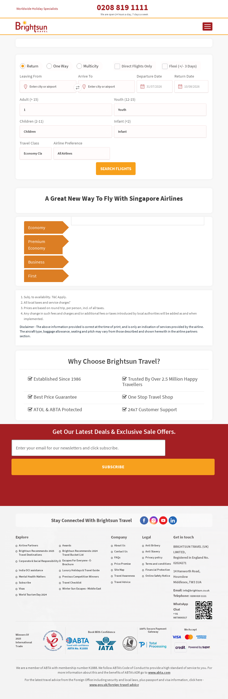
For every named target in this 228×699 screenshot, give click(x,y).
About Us (119, 526)
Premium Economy (36, 245)
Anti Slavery (152, 532)
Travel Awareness (124, 556)
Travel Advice (122, 562)
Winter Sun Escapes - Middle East (81, 569)
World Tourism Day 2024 (33, 575)
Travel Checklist (71, 563)
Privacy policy (153, 538)
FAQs (117, 538)
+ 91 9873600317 (180, 596)
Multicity (90, 66)
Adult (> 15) (29, 99)
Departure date (149, 76)
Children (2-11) (31, 121)
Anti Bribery (152, 526)
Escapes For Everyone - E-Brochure (77, 543)
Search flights (115, 168)
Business (36, 262)
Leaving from (31, 76)
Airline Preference (68, 143)
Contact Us (120, 532)
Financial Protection (157, 550)
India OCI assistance (31, 551)
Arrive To (85, 76)
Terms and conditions (158, 544)
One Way (60, 66)
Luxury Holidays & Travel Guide (81, 551)
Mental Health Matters (32, 557)
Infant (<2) (122, 121)
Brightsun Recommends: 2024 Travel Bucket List (80, 533)
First (32, 276)
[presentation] (114, 470)
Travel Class (29, 143)
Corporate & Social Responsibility (39, 541)
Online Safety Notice (157, 556)
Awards (66, 526)
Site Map (119, 550)
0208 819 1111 (122, 7)
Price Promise (122, 544)
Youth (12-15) (124, 99)
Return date (184, 76)
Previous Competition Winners (80, 557)
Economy (36, 227)
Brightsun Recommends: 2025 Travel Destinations (36, 533)
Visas (22, 569)
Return (32, 66)
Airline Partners (28, 526)
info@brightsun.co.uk (196, 571)
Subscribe (191, 447)
